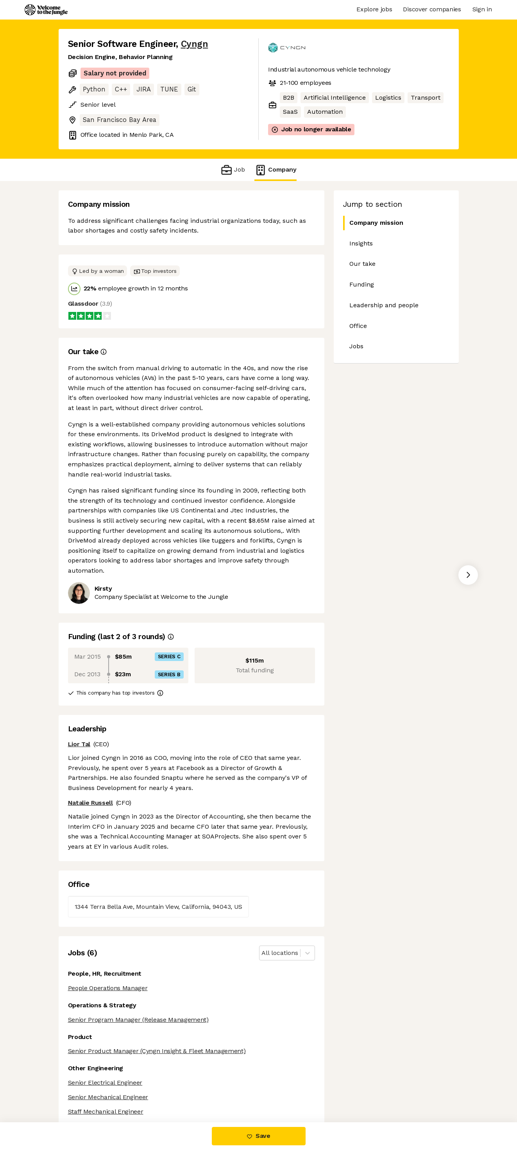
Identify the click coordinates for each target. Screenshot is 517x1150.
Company (275, 169)
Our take (362, 263)
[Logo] (46, 9)
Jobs (356, 346)
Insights (361, 243)
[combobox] (262, 953)
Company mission (373, 223)
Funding (361, 284)
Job (232, 169)
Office (358, 326)
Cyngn (194, 44)
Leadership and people (384, 305)
